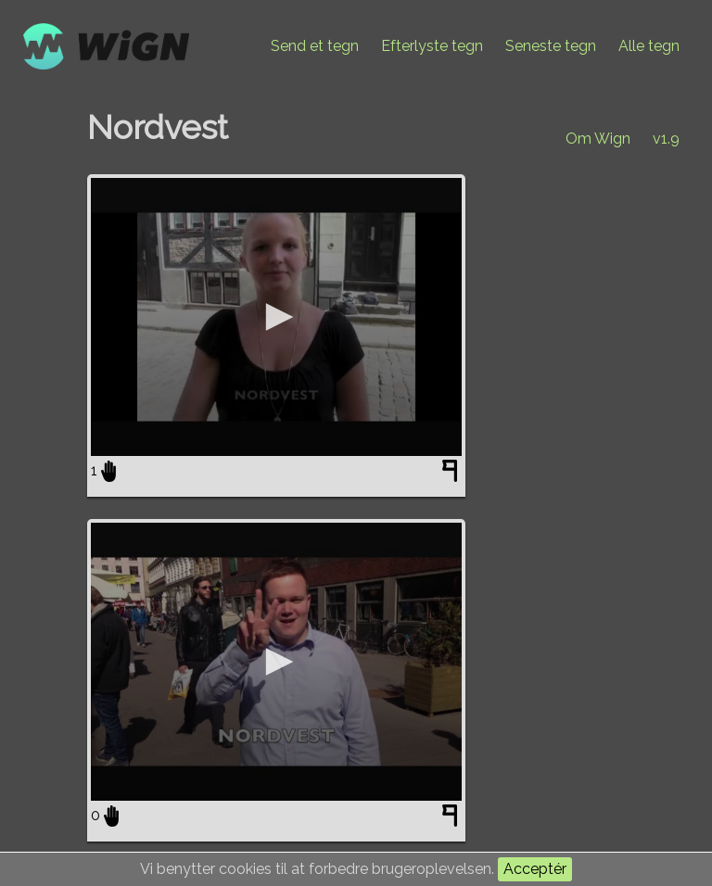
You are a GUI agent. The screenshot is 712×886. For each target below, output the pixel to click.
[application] (276, 317)
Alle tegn (649, 46)
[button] (276, 317)
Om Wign (598, 138)
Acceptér (534, 869)
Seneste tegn (550, 46)
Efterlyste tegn (432, 46)
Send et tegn (315, 46)
